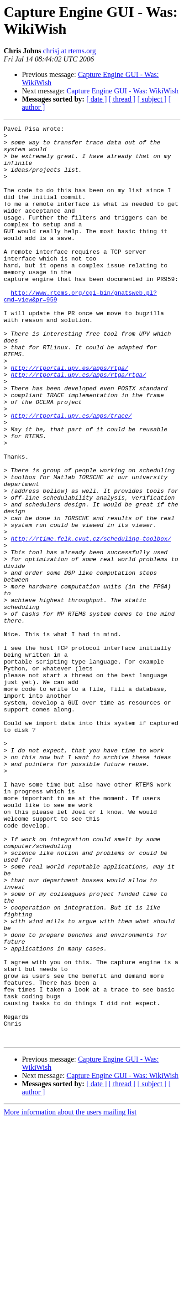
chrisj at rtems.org (69, 51)
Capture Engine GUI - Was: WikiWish (123, 91)
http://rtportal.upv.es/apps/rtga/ (69, 417)
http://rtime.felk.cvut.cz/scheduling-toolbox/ (91, 622)
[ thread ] (122, 99)
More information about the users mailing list (70, 1295)
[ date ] (96, 99)
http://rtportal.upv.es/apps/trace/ (71, 474)
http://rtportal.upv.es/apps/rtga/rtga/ (78, 425)
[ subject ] (152, 99)
